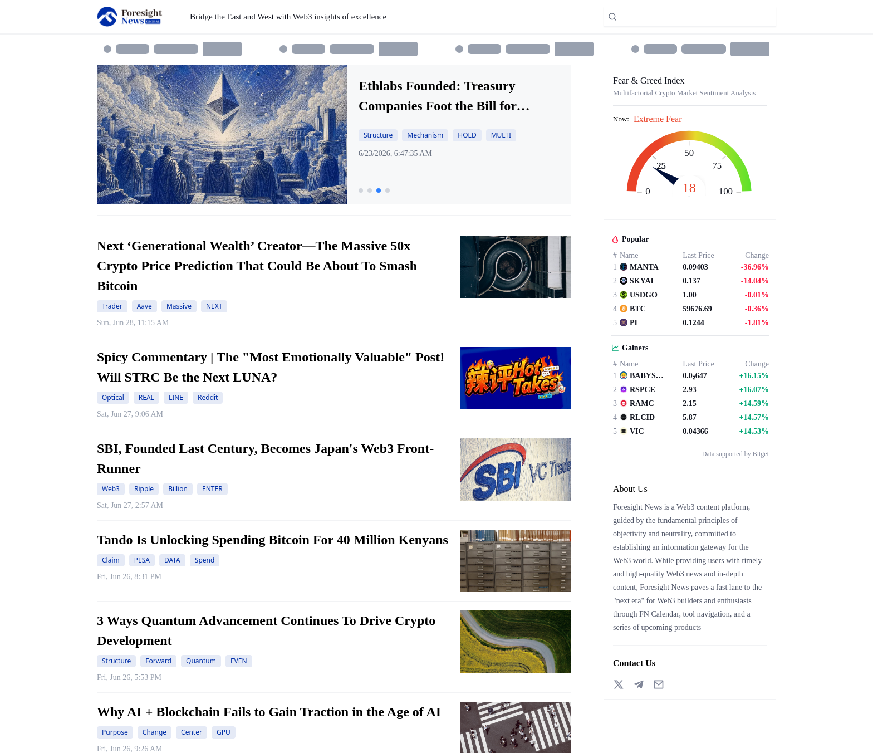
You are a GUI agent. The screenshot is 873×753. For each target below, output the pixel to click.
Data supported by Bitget (735, 454)
